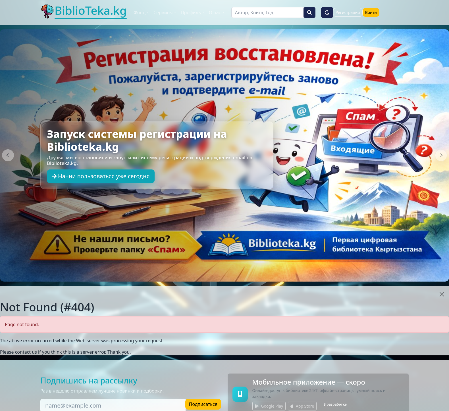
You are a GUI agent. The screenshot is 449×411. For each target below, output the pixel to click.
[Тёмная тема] (327, 12)
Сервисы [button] (163, 12)
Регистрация (348, 12)
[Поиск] (267, 12)
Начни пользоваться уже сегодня (101, 176)
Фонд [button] (139, 12)
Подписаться (203, 404)
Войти (371, 12)
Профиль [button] (191, 12)
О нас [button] (215, 12)
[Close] (442, 294)
